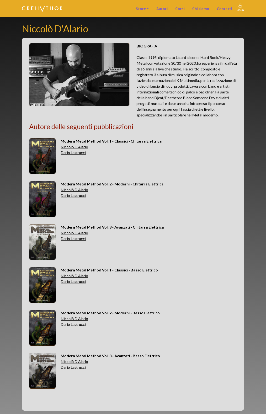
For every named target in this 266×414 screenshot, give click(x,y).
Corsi (180, 9)
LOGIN (240, 10)
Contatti (224, 9)
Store (141, 9)
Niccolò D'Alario (74, 146)
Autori (162, 9)
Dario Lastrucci (73, 152)
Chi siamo (200, 9)
